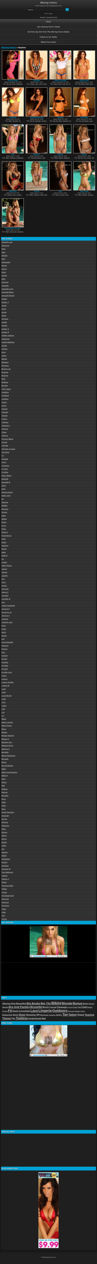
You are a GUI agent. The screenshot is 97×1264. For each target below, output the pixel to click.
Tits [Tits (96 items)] (13, 1018)
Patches (60, 154)
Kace (4, 626)
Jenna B (5, 589)
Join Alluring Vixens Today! (48, 27)
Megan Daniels (8, 736)
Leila (4, 692)
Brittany (5, 382)
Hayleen (5, 546)
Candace (5, 396)
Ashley (4, 326)
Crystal (5, 469)
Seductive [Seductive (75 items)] (7, 1015)
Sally (4, 802)
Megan (4, 732)
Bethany (5, 362)
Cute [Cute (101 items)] (84, 1007)
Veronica (5, 906)
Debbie (5, 506)
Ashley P (5, 332)
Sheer (42, 195)
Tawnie (4, 876)
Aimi (3, 249)
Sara (3, 809)
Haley (4, 542)
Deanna (5, 502)
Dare (4, 489)
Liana (4, 706)
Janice (4, 569)
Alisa (4, 272)
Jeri (3, 602)
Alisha (4, 276)
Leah (4, 689)
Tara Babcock (7, 872)
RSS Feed (42, 17)
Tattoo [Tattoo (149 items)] (72, 1014)
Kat (3, 639)
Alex (3, 259)
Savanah (5, 816)
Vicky (4, 909)
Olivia (4, 782)
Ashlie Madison (8, 342)
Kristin (4, 659)
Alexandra (6, 262)
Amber (4, 299)
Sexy (66, 195)
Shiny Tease (84, 191)
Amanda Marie (8, 292)
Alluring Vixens (8, 47)
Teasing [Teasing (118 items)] (89, 1014)
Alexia (4, 266)
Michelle (5, 752)
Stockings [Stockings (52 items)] (44, 1015)
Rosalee (5, 796)
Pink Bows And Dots (36, 117)
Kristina (5, 662)
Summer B (6, 869)
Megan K (5, 739)
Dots (60, 191)
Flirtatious (13, 117)
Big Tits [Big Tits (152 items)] (46, 1003)
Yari (3, 916)
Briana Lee (6, 369)
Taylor (4, 882)
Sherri (4, 836)
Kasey (4, 636)
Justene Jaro (7, 622)
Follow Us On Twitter (48, 37)
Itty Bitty (36, 191)
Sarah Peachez (8, 812)
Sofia (4, 846)
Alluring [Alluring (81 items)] (6, 1003)
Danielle (5, 479)
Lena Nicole (7, 696)
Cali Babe (36, 80)
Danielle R (6, 482)
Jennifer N (6, 599)
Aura (4, 352)
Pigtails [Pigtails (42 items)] (77, 1011)
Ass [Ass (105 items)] (13, 1003)
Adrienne (5, 246)
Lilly (3, 709)
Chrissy (5, 436)
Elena (4, 522)
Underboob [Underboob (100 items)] (34, 1018)
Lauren (5, 679)
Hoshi (4, 549)
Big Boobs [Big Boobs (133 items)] (33, 1003)
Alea (3, 252)
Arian (4, 316)
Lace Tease (84, 117)
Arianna (5, 319)
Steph (4, 856)
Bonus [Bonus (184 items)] (77, 1003)
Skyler (4, 842)
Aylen (4, 356)
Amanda (5, 286)
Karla (4, 629)
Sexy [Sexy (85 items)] (15, 1015)
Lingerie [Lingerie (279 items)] (45, 1011)
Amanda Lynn (7, 289)
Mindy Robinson (8, 756)
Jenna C (5, 592)
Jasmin (5, 576)
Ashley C (5, 329)
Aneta (4, 306)
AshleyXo (6, 339)
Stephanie (6, 859)
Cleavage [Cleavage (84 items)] (62, 1007)
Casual (32, 84)
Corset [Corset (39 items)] (69, 1007)
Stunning (60, 117)
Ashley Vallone (8, 336)
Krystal (5, 669)
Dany (4, 486)
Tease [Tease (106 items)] (80, 1014)
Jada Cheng (7, 566)
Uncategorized (8, 896)
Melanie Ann (7, 742)
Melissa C (6, 749)
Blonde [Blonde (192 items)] (67, 1003)
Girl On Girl (13, 231)
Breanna (5, 366)
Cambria (5, 392)
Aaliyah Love (7, 242)
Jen (3, 579)
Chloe (4, 432)
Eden (4, 516)
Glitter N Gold (84, 80)
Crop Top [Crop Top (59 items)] (76, 1007)
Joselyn (5, 619)
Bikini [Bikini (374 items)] (56, 1003)
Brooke (5, 386)
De (3, 499)
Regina (5, 789)
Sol (3, 849)
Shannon (5, 826)
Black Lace (13, 191)
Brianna (5, 372)
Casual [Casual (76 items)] (53, 1007)
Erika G (5, 532)
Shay (4, 829)
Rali (3, 786)
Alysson (5, 282)
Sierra (4, 839)
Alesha (4, 256)
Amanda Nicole (8, 296)
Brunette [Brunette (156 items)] (36, 1007)
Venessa (5, 902)
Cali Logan (6, 389)
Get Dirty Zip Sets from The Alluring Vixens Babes (48, 32)
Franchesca (6, 536)
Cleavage (65, 121)
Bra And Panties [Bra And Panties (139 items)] (19, 1007)
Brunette (15, 121)
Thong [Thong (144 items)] (6, 1018)
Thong (45, 84)
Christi (4, 442)
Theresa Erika (7, 886)
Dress (14, 84)
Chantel (5, 412)
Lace (40, 84)
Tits (93, 158)
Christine (5, 452)
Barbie (4, 359)
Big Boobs (81, 84)
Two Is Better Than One (13, 228)
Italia (4, 552)
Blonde (61, 158)
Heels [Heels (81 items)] (15, 1011)
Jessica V (6, 616)
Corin (4, 462)
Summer (5, 866)
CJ (3, 456)
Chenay (5, 429)
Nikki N (5, 776)
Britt (3, 379)
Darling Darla (7, 492)
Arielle (4, 322)
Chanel (5, 409)
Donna (4, 512)
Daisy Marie (6, 476)
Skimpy (84, 154)
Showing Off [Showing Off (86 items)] (33, 1015)
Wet (12, 154)
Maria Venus (7, 726)
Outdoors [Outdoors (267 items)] (59, 1011)
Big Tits (9, 84)
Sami (4, 806)
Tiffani (4, 889)
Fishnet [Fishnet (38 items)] (5, 1011)
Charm (4, 419)
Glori (4, 539)
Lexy (4, 702)
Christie (5, 446)
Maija (4, 719)
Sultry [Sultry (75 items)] (59, 1015)
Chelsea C (6, 426)
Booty (91, 84)
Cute (36, 84)
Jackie (4, 562)
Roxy (4, 799)
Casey (4, 402)
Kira (3, 652)
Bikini (87, 84)
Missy (4, 762)
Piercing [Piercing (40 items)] (71, 1011)
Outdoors (13, 158)
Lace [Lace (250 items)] (34, 1011)
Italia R (4, 556)
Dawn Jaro (6, 496)
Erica (4, 526)
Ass (80, 121)
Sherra (4, 832)
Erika (4, 529)
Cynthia (5, 472)
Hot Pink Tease (13, 80)
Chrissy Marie (7, 439)
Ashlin (4, 346)
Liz (3, 716)
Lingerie (43, 121)
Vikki (4, 912)
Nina (3, 779)
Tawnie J (5, 879)
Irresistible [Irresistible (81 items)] (24, 1011)
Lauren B (5, 686)
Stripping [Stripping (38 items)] (52, 1015)
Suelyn (4, 862)
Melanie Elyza (7, 746)
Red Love (36, 154)
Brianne (5, 376)
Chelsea (5, 422)
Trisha (4, 892)
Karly (4, 632)
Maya (4, 729)
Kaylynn (5, 646)
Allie (3, 279)
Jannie (4, 572)
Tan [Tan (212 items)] (65, 1014)
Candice (5, 399)
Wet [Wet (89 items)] (44, 1018)
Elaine (4, 519)
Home (48, 22)
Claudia (5, 459)
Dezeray (5, 509)
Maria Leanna (7, 722)
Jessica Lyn (7, 612)
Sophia (5, 852)
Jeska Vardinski (8, 606)
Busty (57, 195)
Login (51, 13)
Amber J (5, 302)
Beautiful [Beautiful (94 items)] (21, 1003)
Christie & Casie (8, 449)
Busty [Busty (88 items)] (46, 1007)
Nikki (4, 769)
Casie (4, 406)
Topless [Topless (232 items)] (22, 1018)
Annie (4, 312)
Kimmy (5, 649)
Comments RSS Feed (51, 17)
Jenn (4, 582)
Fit (69, 84)
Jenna (4, 586)
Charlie (5, 416)
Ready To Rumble (60, 80)
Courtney (5, 466)
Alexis (4, 269)
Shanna (5, 822)
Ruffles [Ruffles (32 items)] (82, 1011)
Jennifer (5, 596)
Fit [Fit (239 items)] (10, 1010)
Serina (4, 819)
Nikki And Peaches (9, 772)
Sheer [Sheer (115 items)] (22, 1014)
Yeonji (4, 919)
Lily (3, 712)
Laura (4, 676)
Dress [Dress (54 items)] (89, 1007)
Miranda (5, 759)
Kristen (5, 656)
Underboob (19, 158)
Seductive (19, 84)
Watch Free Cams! (48, 42)
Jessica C (6, 609)
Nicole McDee (7, 766)
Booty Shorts (58, 84)
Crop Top (65, 84)
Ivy (3, 559)
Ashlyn (5, 349)
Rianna (5, 792)
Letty (4, 699)
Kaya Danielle (7, 642)
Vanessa (5, 899)
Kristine (5, 666)
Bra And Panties (36, 158)
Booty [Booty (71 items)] (86, 1004)
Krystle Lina (7, 672)
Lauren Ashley (8, 682)
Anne (4, 309)
